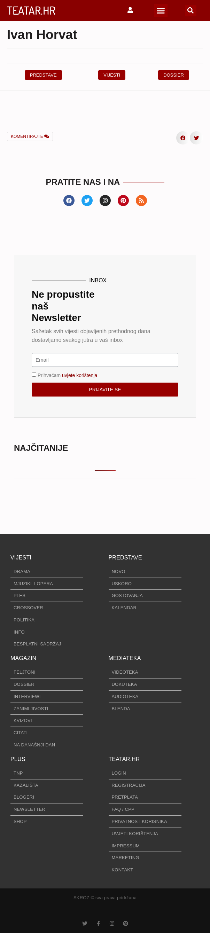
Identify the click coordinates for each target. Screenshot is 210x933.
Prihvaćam (67, 375)
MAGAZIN (23, 658)
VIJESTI (20, 557)
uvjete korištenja (79, 375)
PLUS (17, 759)
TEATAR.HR (31, 10)
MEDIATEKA (125, 658)
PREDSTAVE (125, 557)
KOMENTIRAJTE (30, 136)
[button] (161, 10)
